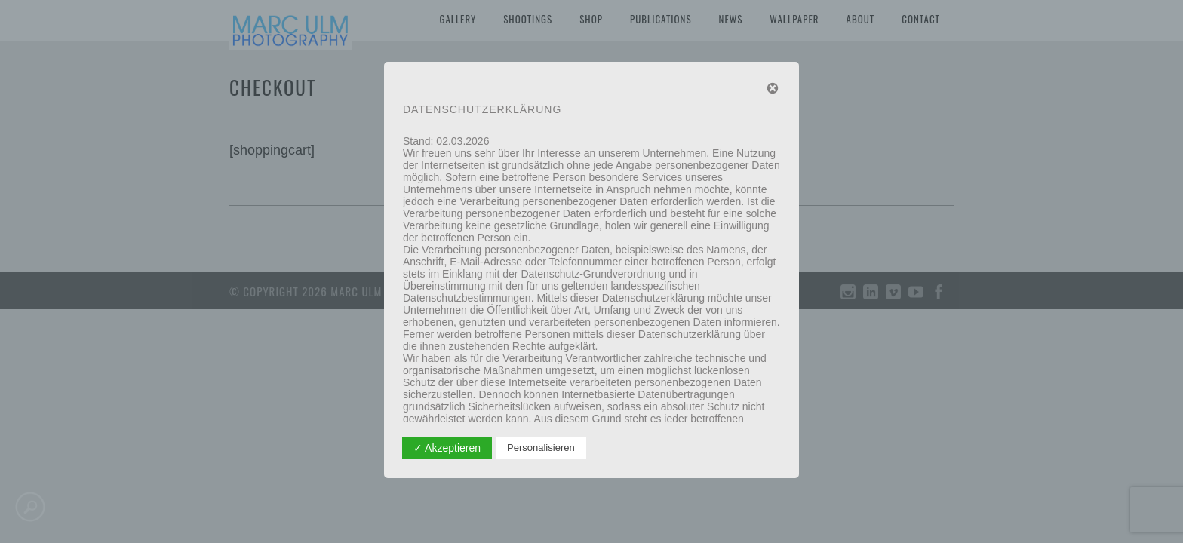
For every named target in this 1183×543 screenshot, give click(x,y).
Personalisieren (541, 447)
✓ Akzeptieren (447, 448)
